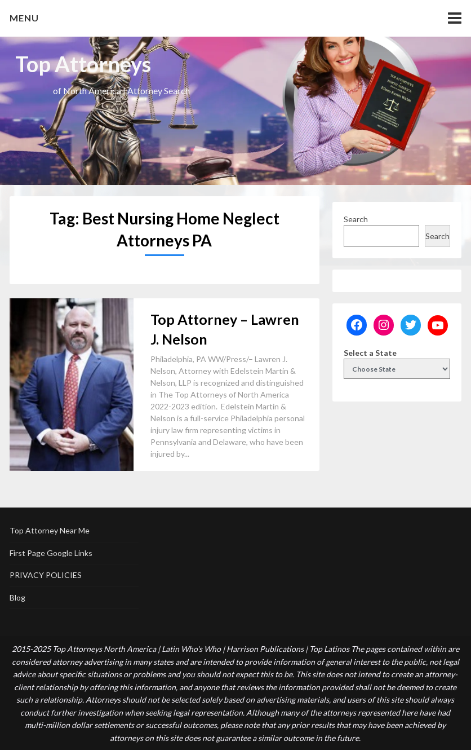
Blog (17, 597)
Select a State (370, 353)
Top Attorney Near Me (50, 530)
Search (356, 219)
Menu (24, 17)
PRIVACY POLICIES (46, 575)
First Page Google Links (51, 553)
